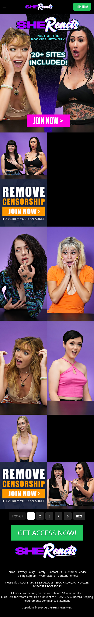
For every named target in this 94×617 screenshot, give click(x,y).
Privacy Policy (26, 572)
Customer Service (76, 572)
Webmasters (47, 575)
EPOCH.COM (63, 582)
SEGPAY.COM (45, 582)
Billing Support (27, 575)
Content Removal (68, 575)
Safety (41, 572)
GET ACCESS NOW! (47, 533)
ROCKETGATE (28, 582)
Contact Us (55, 572)
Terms (11, 572)
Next (79, 515)
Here (10, 597)
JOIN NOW (82, 7)
